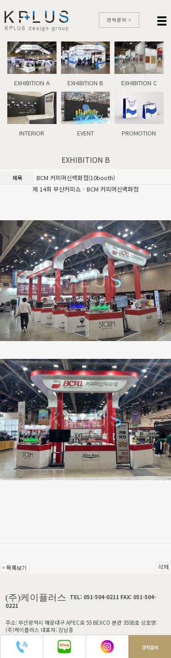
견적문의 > (119, 19)
